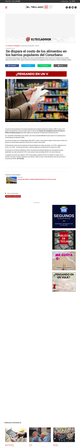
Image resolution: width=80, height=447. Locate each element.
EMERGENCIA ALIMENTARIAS (13, 196)
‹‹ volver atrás (36, 202)
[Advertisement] (40, 25)
